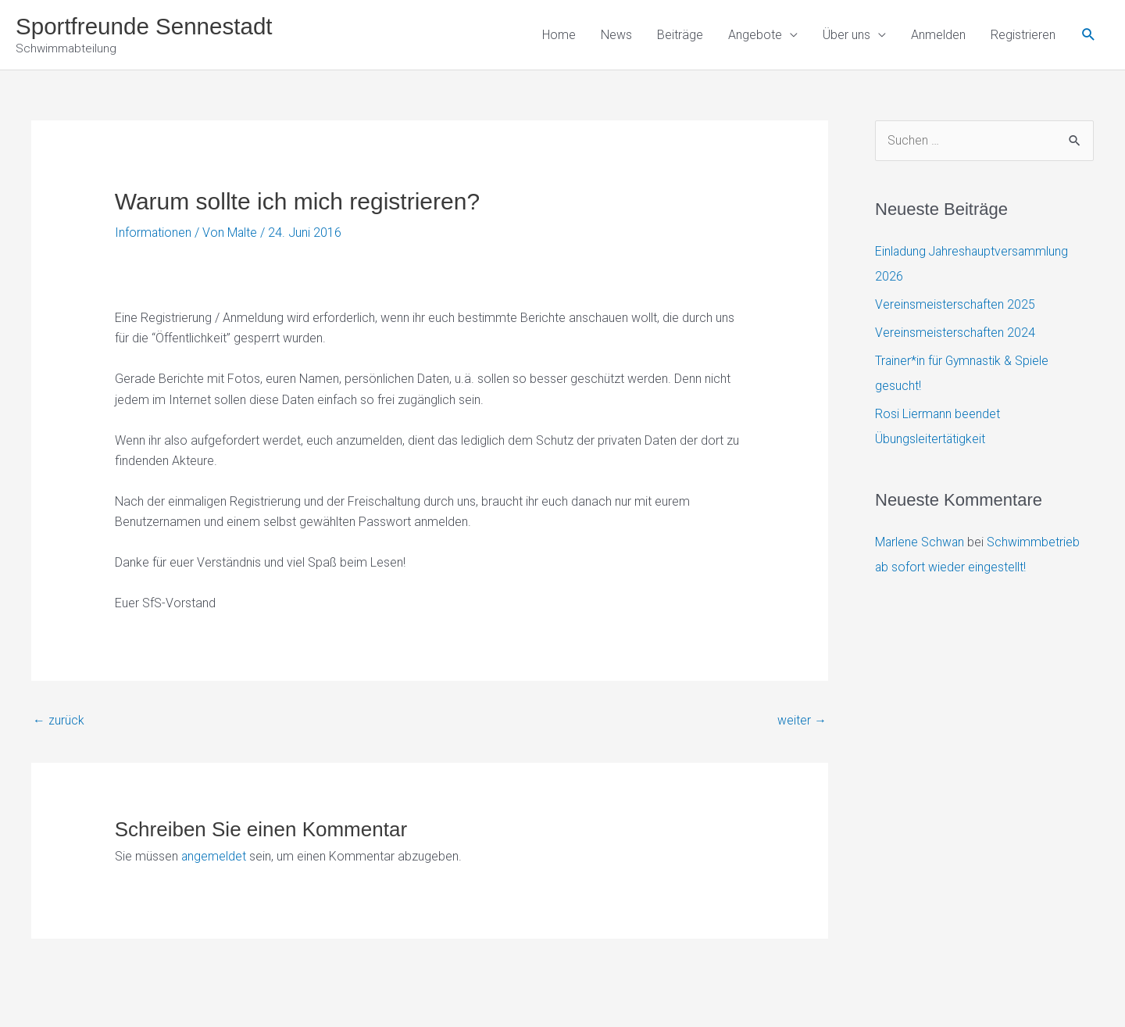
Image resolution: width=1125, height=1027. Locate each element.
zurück (58, 720)
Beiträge (680, 34)
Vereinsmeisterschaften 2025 (955, 306)
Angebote (755, 34)
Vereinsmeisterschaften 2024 (955, 334)
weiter (802, 720)
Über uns (846, 34)
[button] (1088, 35)
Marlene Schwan (920, 542)
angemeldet (214, 857)
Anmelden (938, 34)
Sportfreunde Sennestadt (146, 26)
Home (559, 34)
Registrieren (1023, 34)
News (616, 34)
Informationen (153, 233)
